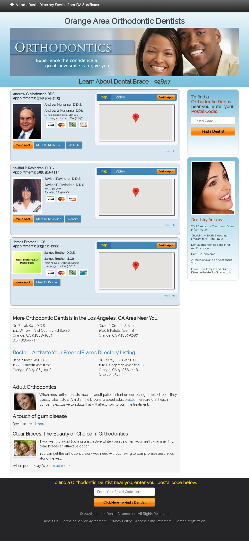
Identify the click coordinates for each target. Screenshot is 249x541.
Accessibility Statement (153, 521)
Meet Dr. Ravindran (48, 219)
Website (74, 145)
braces (130, 399)
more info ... (170, 151)
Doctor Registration (190, 521)
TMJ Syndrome (201, 226)
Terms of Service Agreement (84, 521)
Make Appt (23, 145)
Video (120, 97)
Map (103, 97)
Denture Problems (203, 254)
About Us (51, 521)
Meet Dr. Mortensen (49, 145)
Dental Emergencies (204, 244)
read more (37, 424)
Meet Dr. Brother (47, 282)
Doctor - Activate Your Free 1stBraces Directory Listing (74, 353)
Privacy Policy (121, 521)
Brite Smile (215, 239)
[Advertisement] (212, 321)
